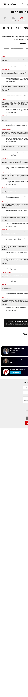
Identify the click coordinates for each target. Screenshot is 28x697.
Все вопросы (6, 48)
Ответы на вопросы (21, 19)
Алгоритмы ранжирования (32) (17, 48)
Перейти (15, 372)
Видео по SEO (13, 19)
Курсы (5, 19)
